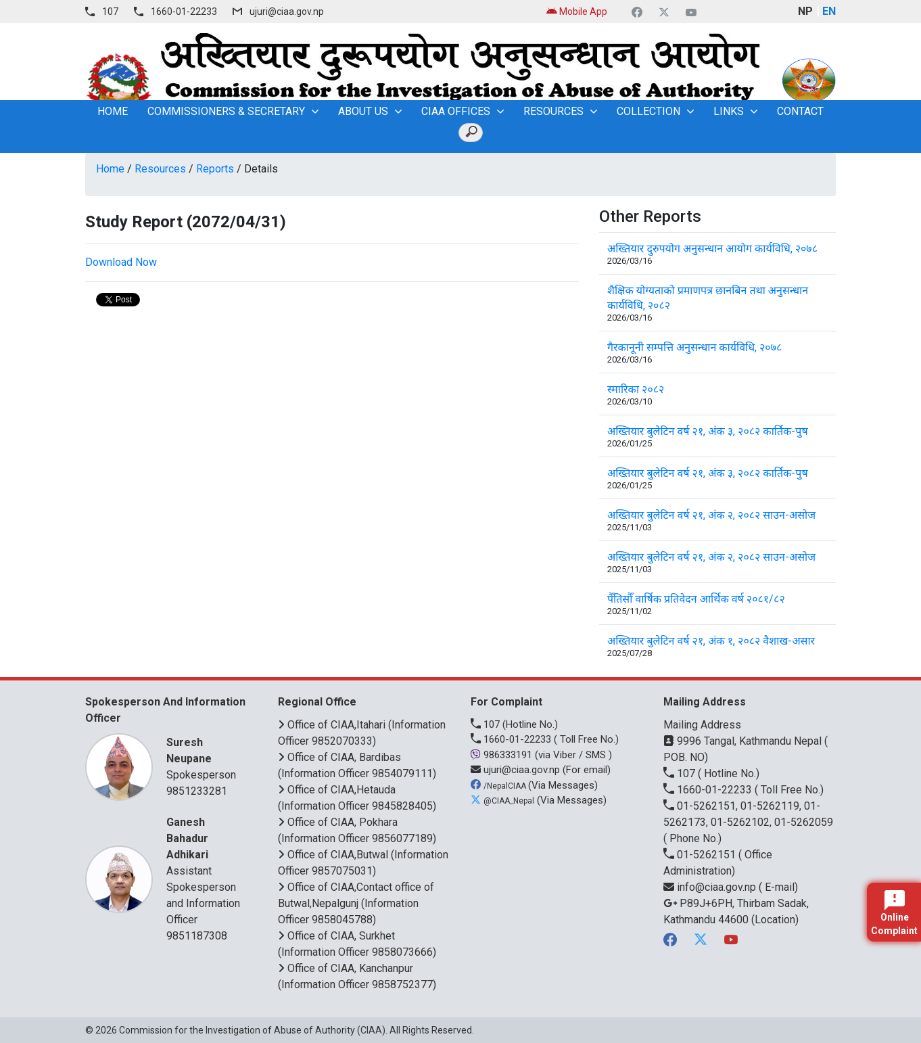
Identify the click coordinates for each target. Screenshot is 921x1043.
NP (805, 11)
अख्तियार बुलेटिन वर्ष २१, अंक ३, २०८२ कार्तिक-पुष (707, 431)
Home (110, 168)
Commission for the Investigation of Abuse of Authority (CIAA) (252, 1030)
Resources (553, 111)
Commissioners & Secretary (226, 111)
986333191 (503, 755)
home (112, 111)
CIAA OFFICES (455, 111)
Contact (800, 111)
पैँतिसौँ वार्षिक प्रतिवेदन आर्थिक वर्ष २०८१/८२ (696, 599)
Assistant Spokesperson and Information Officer (205, 870)
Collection (648, 111)
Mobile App (576, 11)
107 (110, 11)
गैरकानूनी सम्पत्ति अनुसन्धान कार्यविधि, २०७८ (694, 347)
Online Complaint (894, 913)
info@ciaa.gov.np (711, 887)
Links (728, 111)
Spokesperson (205, 758)
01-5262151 (700, 854)
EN (829, 11)
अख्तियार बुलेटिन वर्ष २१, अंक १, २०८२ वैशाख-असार (711, 640)
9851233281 (196, 791)
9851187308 (196, 935)
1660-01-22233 (184, 11)
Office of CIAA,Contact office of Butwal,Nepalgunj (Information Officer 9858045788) (356, 903)
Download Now (121, 262)
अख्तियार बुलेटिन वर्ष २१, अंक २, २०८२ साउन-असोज (711, 515)
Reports (215, 168)
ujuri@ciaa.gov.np (287, 11)
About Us (363, 111)
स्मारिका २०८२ (635, 389)
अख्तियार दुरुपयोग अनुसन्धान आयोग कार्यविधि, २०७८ (712, 248)
